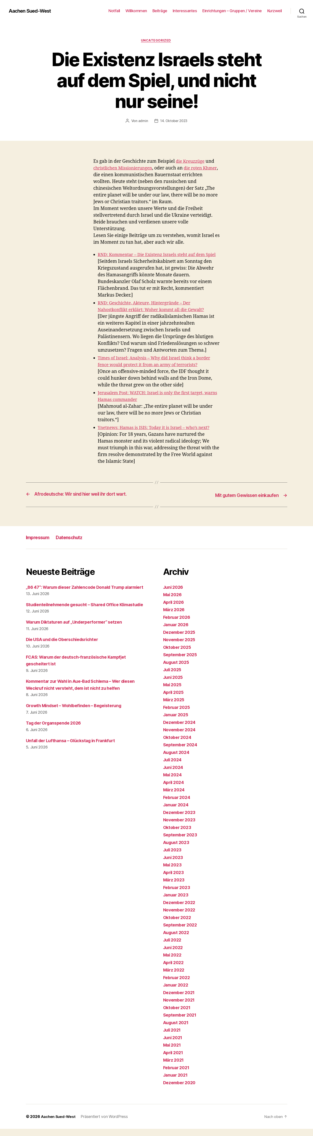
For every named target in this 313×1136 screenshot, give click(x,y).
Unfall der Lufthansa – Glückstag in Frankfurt (74, 761)
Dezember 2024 (180, 729)
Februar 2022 (178, 984)
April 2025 (174, 699)
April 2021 (174, 1059)
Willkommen (136, 10)
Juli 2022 (173, 947)
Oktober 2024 (178, 744)
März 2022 (174, 977)
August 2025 (177, 669)
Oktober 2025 (178, 654)
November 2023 (180, 827)
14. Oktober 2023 (174, 121)
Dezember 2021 (180, 999)
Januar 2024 (177, 812)
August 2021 (177, 1029)
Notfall (114, 10)
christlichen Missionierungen (125, 169)
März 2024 (175, 797)
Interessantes (185, 10)
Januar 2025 (177, 722)
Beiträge (159, 10)
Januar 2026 (177, 631)
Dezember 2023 (180, 819)
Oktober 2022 (178, 924)
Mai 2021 (173, 1052)
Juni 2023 (174, 864)
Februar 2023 (178, 894)
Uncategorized (156, 41)
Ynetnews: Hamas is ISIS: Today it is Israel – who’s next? (158, 435)
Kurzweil (274, 10)
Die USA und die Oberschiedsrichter (65, 660)
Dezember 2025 (180, 639)
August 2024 (177, 759)
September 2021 (181, 1022)
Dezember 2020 (180, 1089)
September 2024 (181, 752)
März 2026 (175, 616)
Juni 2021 (173, 1044)
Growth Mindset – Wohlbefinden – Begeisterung (78, 726)
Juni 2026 (174, 594)
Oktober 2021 (178, 1014)
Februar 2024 (178, 804)
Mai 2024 (173, 782)
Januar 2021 (176, 1082)
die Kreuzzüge (191, 162)
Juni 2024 (174, 774)
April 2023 (174, 879)
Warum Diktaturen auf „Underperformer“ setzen (78, 643)
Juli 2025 (173, 677)
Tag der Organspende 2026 (56, 744)
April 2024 (174, 789)
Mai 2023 (173, 872)
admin (142, 121)
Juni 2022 (174, 954)
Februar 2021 (177, 1074)
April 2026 (174, 609)
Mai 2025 (173, 692)
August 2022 (177, 939)
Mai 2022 (173, 962)
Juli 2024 (173, 767)
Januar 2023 (177, 902)
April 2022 (174, 969)
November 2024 (181, 737)
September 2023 (181, 842)
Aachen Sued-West (32, 10)
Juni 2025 (174, 684)
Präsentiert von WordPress (106, 1123)
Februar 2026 (178, 624)
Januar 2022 (177, 992)
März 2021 (174, 1067)
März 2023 (174, 887)
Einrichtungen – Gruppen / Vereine (232, 10)
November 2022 (180, 917)
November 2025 (180, 646)
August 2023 (177, 849)
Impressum (39, 544)
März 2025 (174, 707)
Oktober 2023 (178, 834)
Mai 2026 (173, 601)
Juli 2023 (173, 857)
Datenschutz (75, 544)
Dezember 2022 (180, 909)
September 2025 (181, 661)
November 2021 (180, 1007)
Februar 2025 (178, 714)
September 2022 (181, 932)
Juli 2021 (173, 1037)
